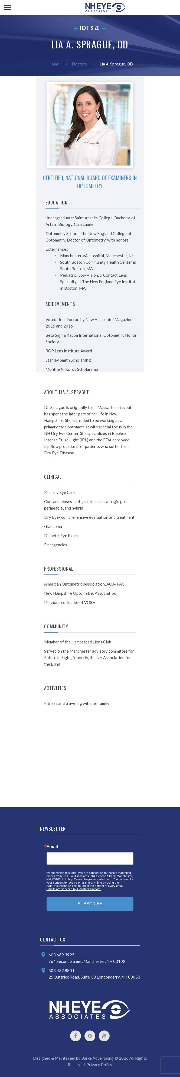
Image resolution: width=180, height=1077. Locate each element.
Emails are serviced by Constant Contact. (74, 889)
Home (53, 63)
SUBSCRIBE (89, 903)
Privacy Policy (99, 1064)
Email (52, 847)
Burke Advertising (97, 1058)
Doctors (79, 63)
